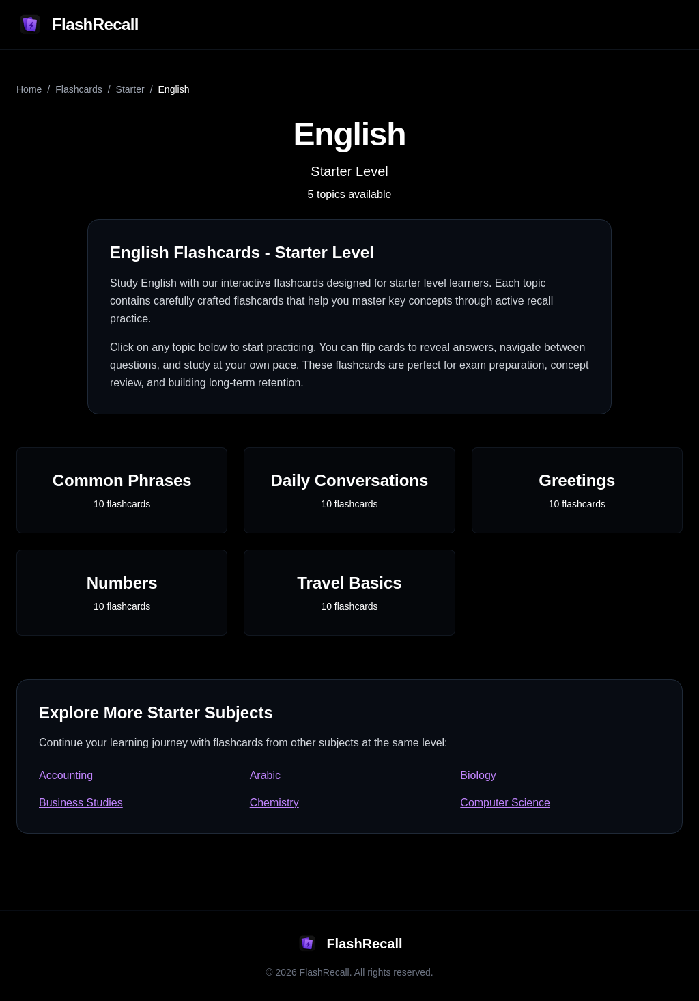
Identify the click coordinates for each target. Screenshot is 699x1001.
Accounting (66, 775)
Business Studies (81, 802)
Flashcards (78, 89)
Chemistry (274, 802)
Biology (478, 775)
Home (29, 89)
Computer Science (505, 802)
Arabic (265, 775)
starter (130, 89)
